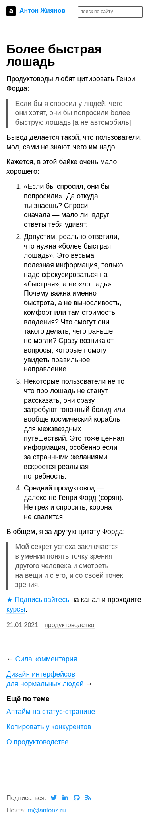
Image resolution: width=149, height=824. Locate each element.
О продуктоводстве (37, 742)
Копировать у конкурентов (48, 727)
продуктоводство (69, 625)
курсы (15, 609)
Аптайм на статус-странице (50, 712)
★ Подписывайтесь (37, 600)
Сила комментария (46, 659)
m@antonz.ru (46, 810)
